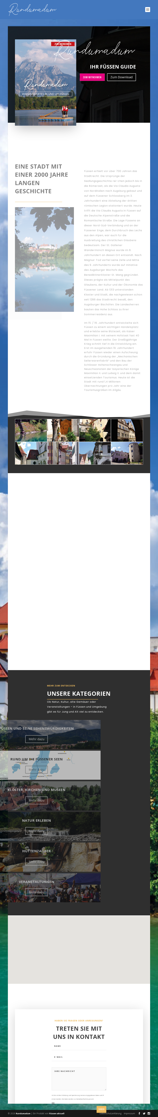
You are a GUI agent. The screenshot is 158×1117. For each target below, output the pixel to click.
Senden (101, 1113)
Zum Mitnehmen (92, 77)
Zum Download (121, 77)
